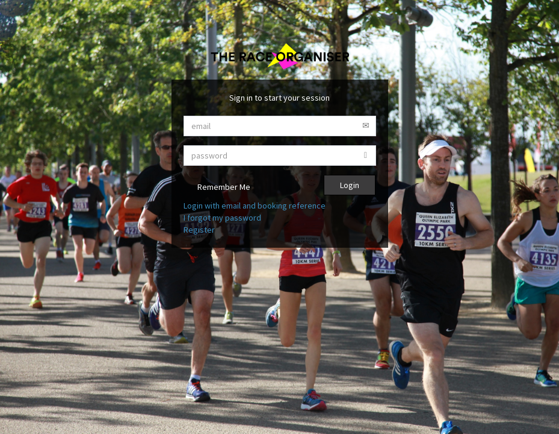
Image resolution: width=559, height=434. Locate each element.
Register (199, 229)
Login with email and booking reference (255, 205)
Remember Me (217, 187)
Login (349, 185)
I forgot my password (222, 217)
